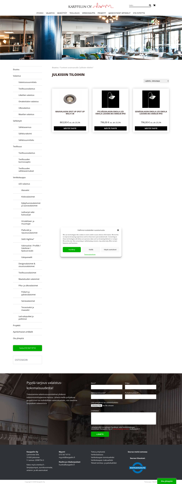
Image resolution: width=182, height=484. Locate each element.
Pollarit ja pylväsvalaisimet (28, 293)
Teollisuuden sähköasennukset (26, 169)
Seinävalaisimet (28, 301)
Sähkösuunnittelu (26, 140)
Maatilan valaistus (26, 114)
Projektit (102, 13)
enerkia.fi (40, 464)
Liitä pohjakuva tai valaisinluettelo (104, 402)
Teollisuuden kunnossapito (25, 160)
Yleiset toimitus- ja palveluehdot (104, 463)
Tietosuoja (147, 482)
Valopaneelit (26, 257)
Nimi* (106, 385)
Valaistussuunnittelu (28, 82)
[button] (118, 230)
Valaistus (50, 13)
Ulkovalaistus (24, 108)
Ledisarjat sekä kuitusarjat (27, 213)
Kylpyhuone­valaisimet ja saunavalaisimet (31, 204)
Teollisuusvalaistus (27, 88)
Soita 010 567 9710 (27, 348)
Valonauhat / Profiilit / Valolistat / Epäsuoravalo (31, 248)
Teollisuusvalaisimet (27, 272)
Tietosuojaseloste (90, 254)
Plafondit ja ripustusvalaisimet (29, 231)
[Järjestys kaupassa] (156, 81)
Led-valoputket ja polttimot (26, 317)
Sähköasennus (25, 127)
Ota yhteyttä (139, 13)
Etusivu (40, 13)
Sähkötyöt (62, 13)
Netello (155, 482)
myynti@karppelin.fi (67, 457)
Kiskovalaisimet (28, 196)
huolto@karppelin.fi (67, 464)
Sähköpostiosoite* (106, 395)
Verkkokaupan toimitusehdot (102, 457)
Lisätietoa (123, 418)
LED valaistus (24, 184)
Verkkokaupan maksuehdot (102, 460)
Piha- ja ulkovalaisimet (28, 285)
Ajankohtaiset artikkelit (119, 13)
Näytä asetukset (110, 250)
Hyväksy (71, 250)
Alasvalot (25, 190)
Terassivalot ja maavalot (27, 308)
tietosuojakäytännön (121, 429)
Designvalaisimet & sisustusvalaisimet (27, 264)
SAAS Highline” (27, 239)
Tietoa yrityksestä (98, 452)
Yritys (140, 385)
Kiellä (91, 250)
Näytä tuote (70, 128)
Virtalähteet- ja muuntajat (27, 222)
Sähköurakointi (25, 133)
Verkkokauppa (88, 13)
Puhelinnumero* (140, 395)
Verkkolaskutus (97, 454)
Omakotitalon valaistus (29, 101)
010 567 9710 (64, 454)
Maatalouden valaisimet (29, 279)
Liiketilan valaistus (26, 95)
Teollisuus (75, 13)
